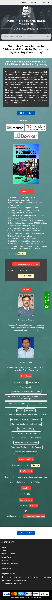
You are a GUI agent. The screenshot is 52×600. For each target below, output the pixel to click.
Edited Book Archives (9, 563)
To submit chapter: (26, 505)
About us (4, 551)
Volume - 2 (22, 270)
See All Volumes (26, 276)
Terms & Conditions (8, 560)
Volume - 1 (12, 270)
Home (3, 547)
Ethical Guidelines (8, 554)
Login (24, 2)
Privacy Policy (6, 557)
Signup (34, 2)
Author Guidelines (26, 459)
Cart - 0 (45, 2)
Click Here (24, 103)
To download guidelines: (26, 465)
